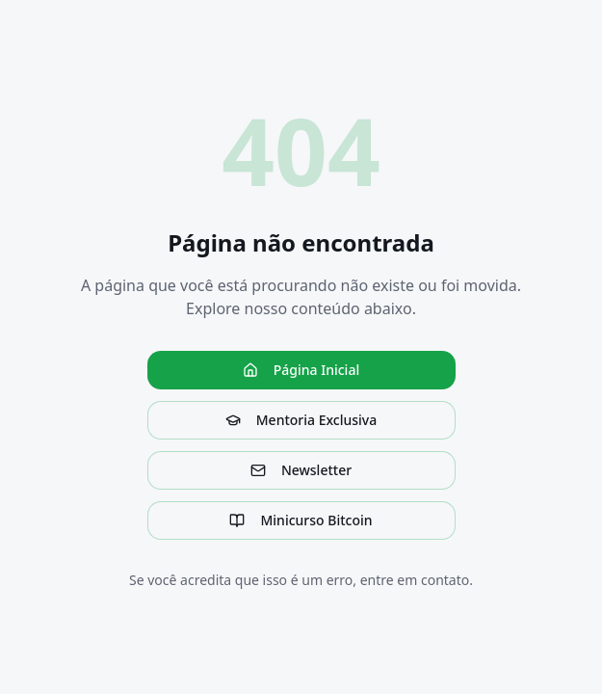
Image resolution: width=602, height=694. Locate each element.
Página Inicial (301, 369)
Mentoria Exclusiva (301, 420)
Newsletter (301, 470)
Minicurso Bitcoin (300, 520)
